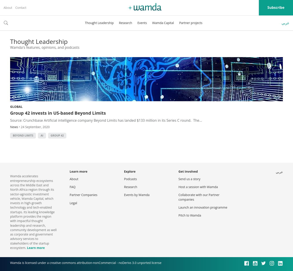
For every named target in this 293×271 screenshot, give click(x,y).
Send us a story (189, 179)
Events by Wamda (137, 195)
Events (142, 23)
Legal (73, 203)
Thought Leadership (99, 23)
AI (42, 135)
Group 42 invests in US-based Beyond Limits (58, 113)
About (8, 8)
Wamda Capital (163, 23)
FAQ (73, 187)
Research (125, 23)
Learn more (36, 248)
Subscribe (275, 7)
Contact (20, 8)
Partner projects (190, 23)
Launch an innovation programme (202, 207)
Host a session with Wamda (198, 187)
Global (16, 107)
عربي (285, 23)
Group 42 (57, 135)
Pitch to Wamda (189, 215)
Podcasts (130, 179)
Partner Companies (83, 195)
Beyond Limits (23, 135)
